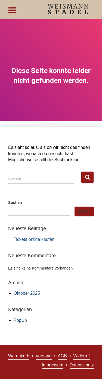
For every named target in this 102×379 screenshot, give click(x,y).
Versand (44, 356)
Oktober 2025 (27, 293)
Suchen (15, 202)
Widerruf (81, 356)
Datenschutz (82, 365)
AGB (62, 356)
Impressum (52, 365)
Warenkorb (18, 356)
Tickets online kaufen (34, 239)
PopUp (20, 320)
